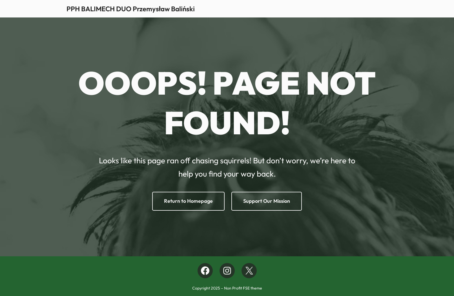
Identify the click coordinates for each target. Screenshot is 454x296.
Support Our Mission (266, 201)
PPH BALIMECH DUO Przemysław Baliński (131, 9)
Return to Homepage (188, 201)
